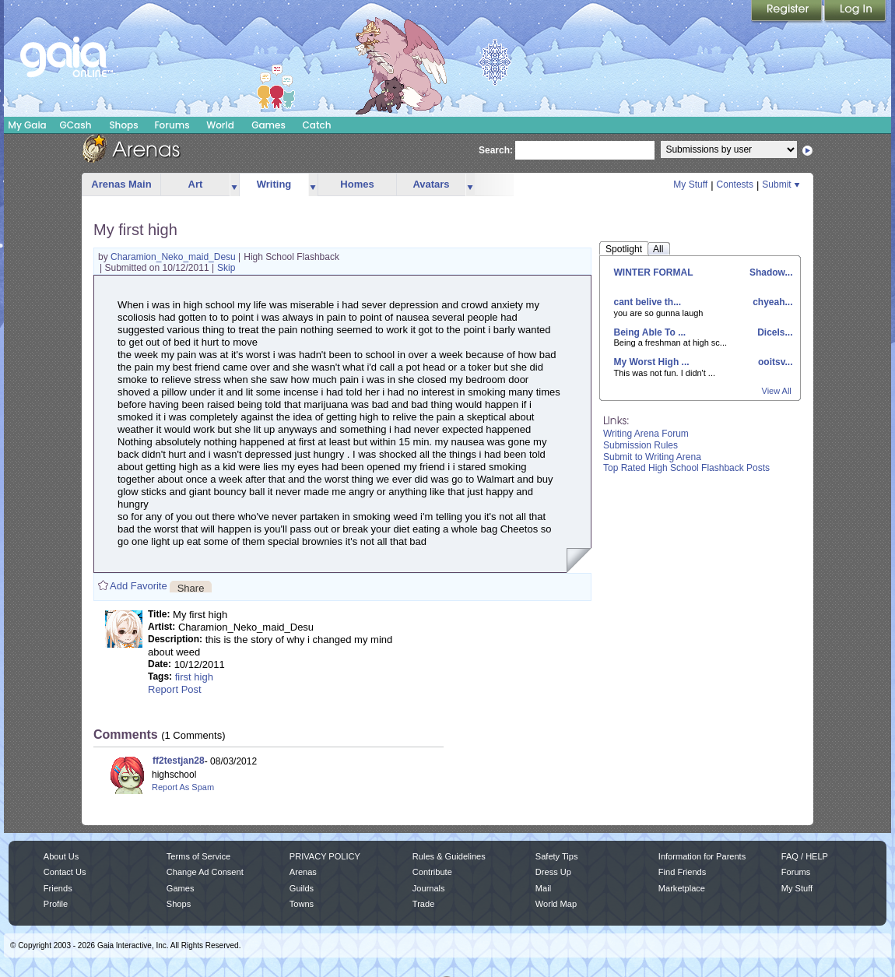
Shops (123, 125)
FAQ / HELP (804, 856)
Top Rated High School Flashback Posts (686, 467)
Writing (274, 184)
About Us (61, 856)
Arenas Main (121, 184)
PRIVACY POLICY (325, 856)
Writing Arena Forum (646, 433)
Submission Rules (640, 445)
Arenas (303, 872)
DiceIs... (774, 332)
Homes (357, 184)
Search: (496, 150)
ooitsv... (774, 362)
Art (195, 184)
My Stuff (690, 184)
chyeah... (771, 302)
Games (268, 125)
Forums (171, 125)
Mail (543, 888)
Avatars (430, 184)
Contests (735, 184)
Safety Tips (556, 856)
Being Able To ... (650, 332)
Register (787, 11)
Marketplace (681, 888)
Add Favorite (138, 586)
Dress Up (553, 872)
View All (776, 390)
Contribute (432, 872)
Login (855, 11)
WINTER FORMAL (653, 272)
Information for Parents (702, 856)
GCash (76, 125)
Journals (428, 888)
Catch (317, 125)
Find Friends (682, 872)
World (220, 125)
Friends (58, 888)
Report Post (175, 689)
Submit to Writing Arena (652, 457)
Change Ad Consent (205, 872)
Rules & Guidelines (449, 856)
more (234, 185)
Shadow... (770, 272)
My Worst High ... (652, 362)
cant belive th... (648, 302)
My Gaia (27, 125)
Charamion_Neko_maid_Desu (174, 256)
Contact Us (65, 872)
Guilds (302, 888)
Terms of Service (198, 856)
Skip (226, 267)
